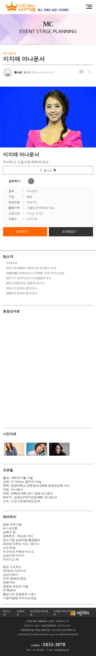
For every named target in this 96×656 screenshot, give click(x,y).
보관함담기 (69, 231)
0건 (27, 72)
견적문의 (22, 231)
